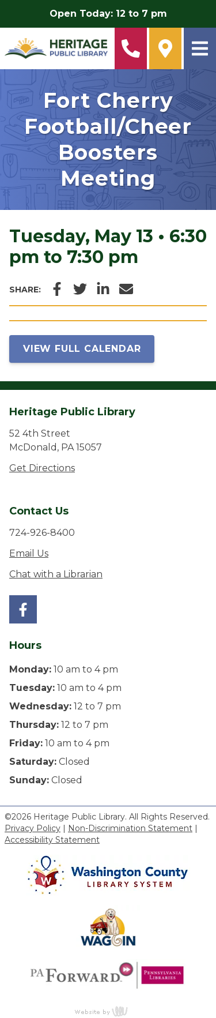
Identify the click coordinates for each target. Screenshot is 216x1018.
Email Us (28, 553)
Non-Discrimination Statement (130, 828)
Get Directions (42, 468)
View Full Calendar (82, 348)
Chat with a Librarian (56, 574)
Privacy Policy (32, 828)
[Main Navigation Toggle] (200, 48)
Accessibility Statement (52, 840)
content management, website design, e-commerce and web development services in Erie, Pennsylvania (108, 1011)
